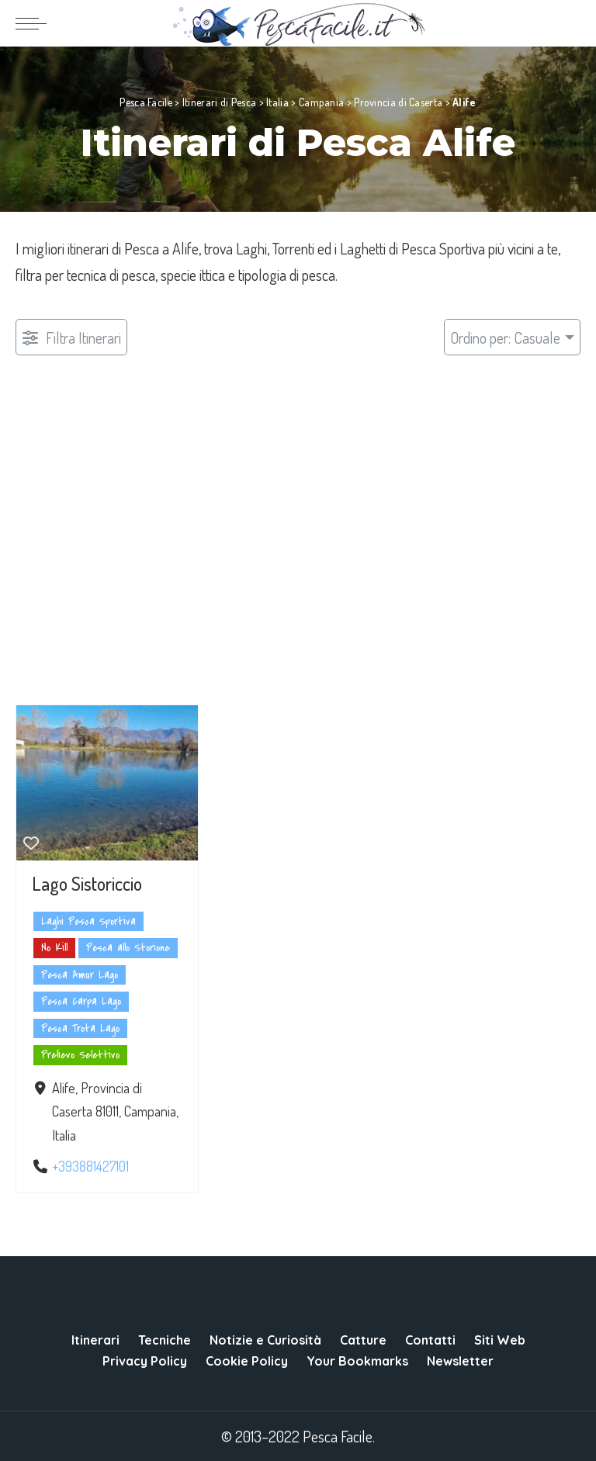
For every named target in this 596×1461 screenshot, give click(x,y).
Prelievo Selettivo (80, 1055)
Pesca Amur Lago (79, 975)
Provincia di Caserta (398, 102)
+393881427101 (90, 1166)
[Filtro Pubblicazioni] (71, 337)
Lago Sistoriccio (87, 883)
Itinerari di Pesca (219, 102)
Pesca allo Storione (128, 948)
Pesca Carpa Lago (81, 1002)
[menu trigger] (35, 23)
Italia (277, 102)
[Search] (570, 23)
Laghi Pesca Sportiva (88, 921)
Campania (321, 102)
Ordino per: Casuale (505, 337)
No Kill (54, 948)
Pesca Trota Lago (80, 1028)
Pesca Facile (146, 102)
